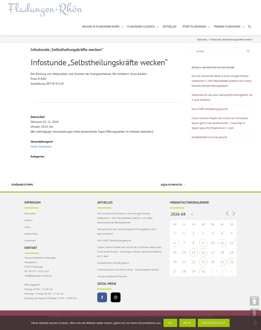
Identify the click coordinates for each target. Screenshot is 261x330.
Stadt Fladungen (194, 26)
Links (27, 226)
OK (170, 322)
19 (232, 252)
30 (203, 271)
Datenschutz (30, 233)
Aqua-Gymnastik (173, 184)
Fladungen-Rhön (45, 8)
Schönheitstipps (20, 184)
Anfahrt (28, 220)
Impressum (30, 240)
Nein (187, 322)
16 (203, 252)
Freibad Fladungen (227, 26)
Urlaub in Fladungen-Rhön (100, 26)
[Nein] (256, 323)
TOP (254, 301)
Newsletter (30, 213)
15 (194, 252)
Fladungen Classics (141, 26)
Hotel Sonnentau (41, 146)
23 (203, 262)
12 (232, 243)
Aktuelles (169, 26)
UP (254, 313)
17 (213, 252)
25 (222, 262)
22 (194, 262)
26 (232, 262)
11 (222, 243)
